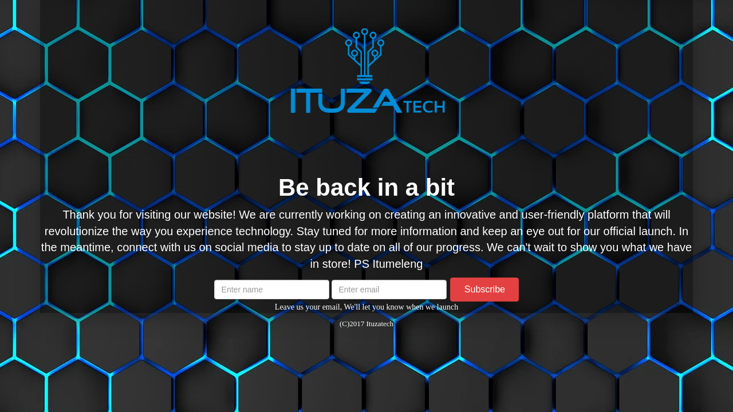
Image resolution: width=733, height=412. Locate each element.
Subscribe (484, 289)
